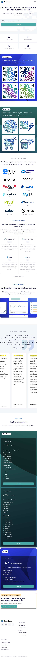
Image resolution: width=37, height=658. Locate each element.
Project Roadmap (22, 635)
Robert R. (16, 404)
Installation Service (5, 642)
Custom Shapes (9, 39)
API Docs (20, 630)
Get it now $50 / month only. (9, 606)
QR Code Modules (28, 39)
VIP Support (4, 647)
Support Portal (22, 625)
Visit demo (18, 586)
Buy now (18, 483)
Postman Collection (23, 632)
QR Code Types (27, 48)
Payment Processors (9, 48)
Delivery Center (4, 649)
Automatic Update (5, 645)
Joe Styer (15, 348)
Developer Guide (22, 627)
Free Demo (18, 24)
